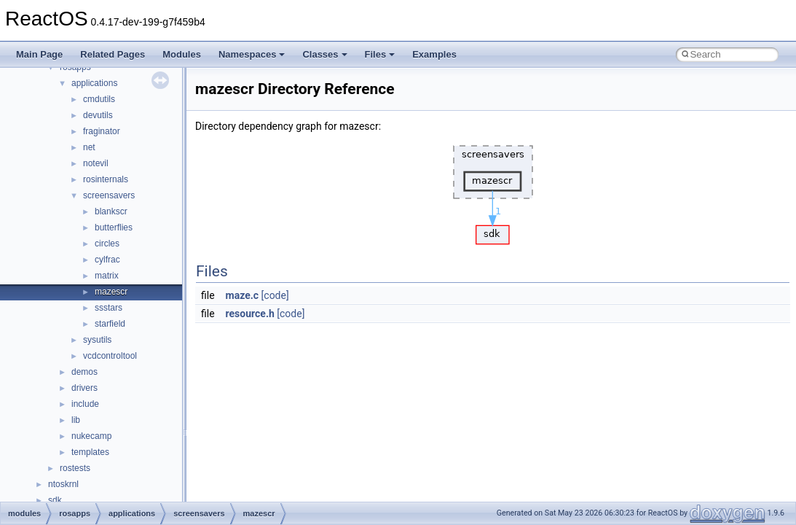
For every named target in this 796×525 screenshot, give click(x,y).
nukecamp (91, 436)
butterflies (114, 227)
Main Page (39, 54)
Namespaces (251, 54)
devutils (98, 115)
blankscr (111, 211)
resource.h (250, 313)
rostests (75, 468)
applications (94, 83)
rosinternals (105, 179)
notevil (96, 163)
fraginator (101, 131)
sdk (55, 500)
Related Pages (112, 54)
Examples (434, 54)
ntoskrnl (63, 484)
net (89, 147)
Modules (181, 54)
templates (90, 452)
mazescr (111, 292)
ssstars (108, 308)
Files (380, 54)
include (85, 404)
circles (107, 243)
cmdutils (99, 99)
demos (84, 372)
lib (75, 420)
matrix (107, 276)
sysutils (97, 340)
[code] (275, 295)
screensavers (109, 195)
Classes (324, 54)
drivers (84, 388)
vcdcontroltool (110, 356)
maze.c (242, 295)
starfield (110, 324)
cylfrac (107, 259)
